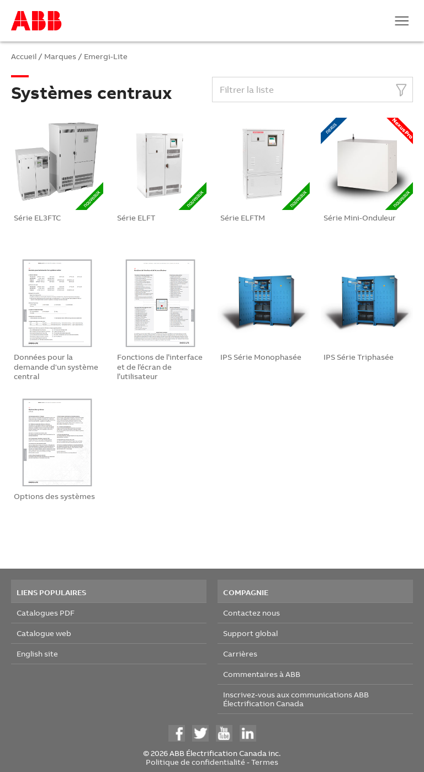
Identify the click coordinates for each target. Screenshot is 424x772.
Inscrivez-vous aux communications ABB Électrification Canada (296, 698)
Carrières (240, 653)
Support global (250, 633)
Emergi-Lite (106, 56)
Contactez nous (251, 612)
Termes (264, 762)
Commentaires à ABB (261, 674)
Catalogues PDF (46, 612)
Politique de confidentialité (195, 762)
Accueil (23, 56)
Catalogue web (44, 633)
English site (37, 653)
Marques (60, 56)
